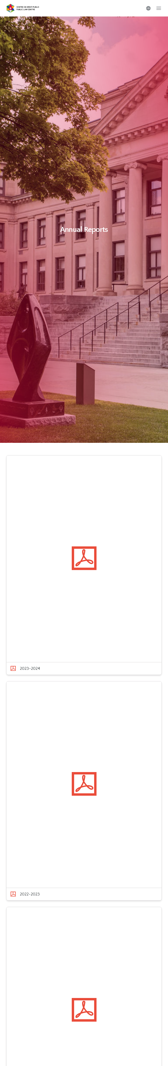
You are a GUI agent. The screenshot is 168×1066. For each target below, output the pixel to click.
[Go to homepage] (22, 8)
